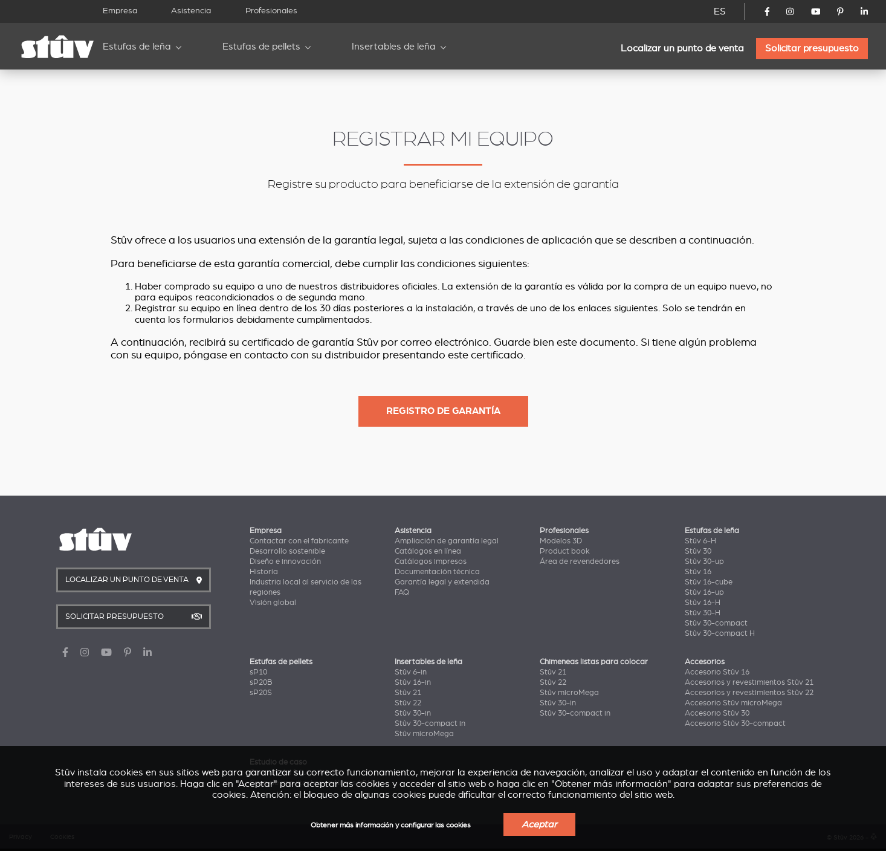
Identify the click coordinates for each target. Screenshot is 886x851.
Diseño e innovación (285, 561)
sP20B (261, 682)
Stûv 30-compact (716, 623)
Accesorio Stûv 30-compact (735, 723)
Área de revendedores (579, 561)
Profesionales (271, 10)
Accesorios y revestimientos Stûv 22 (749, 692)
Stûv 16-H (702, 602)
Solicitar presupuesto (812, 48)
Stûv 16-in (413, 682)
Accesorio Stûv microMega (733, 703)
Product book (565, 551)
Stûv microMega (424, 734)
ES (720, 11)
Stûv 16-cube (708, 582)
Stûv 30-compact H (720, 633)
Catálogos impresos (431, 561)
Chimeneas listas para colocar (594, 662)
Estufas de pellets (261, 46)
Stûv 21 (408, 692)
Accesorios (705, 662)
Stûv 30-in (413, 713)
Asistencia (191, 10)
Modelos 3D (561, 541)
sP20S (261, 692)
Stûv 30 (698, 551)
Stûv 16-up (704, 592)
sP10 (258, 672)
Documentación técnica (437, 572)
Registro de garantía (443, 411)
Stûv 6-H (700, 541)
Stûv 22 (408, 703)
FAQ (402, 592)
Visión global (273, 602)
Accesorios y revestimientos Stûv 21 (749, 682)
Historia (264, 572)
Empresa (120, 10)
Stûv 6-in (411, 672)
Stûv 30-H (702, 613)
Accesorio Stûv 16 (717, 672)
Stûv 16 (698, 572)
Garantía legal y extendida (442, 582)
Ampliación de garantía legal (447, 541)
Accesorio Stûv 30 (717, 713)
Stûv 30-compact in (430, 723)
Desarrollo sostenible (287, 551)
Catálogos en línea (428, 551)
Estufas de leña (137, 46)
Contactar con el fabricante (299, 541)
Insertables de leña (394, 46)
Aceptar (539, 824)
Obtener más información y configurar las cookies (391, 825)
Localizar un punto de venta (682, 48)
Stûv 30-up (704, 561)
